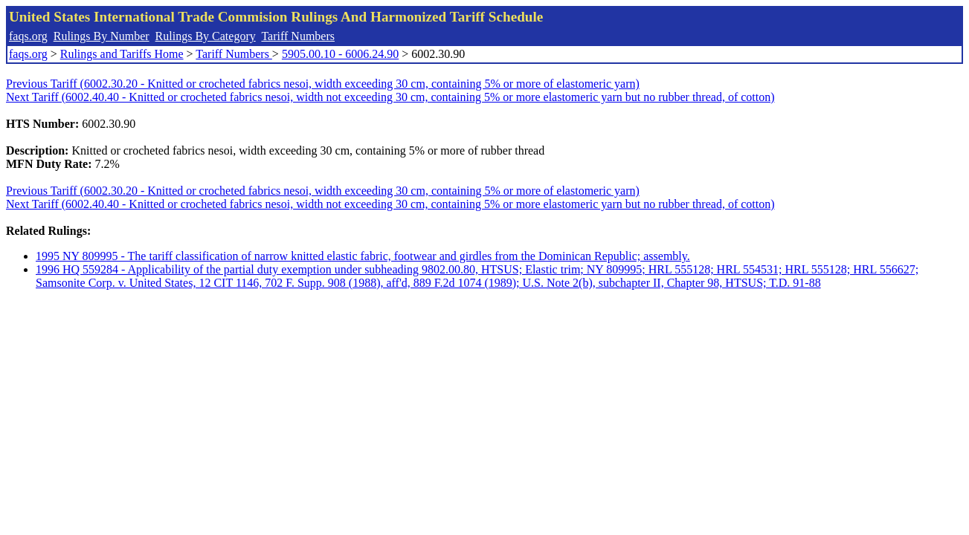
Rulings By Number (101, 36)
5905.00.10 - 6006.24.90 (340, 54)
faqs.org (28, 36)
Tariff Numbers (298, 36)
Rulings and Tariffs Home (122, 54)
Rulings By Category (205, 36)
